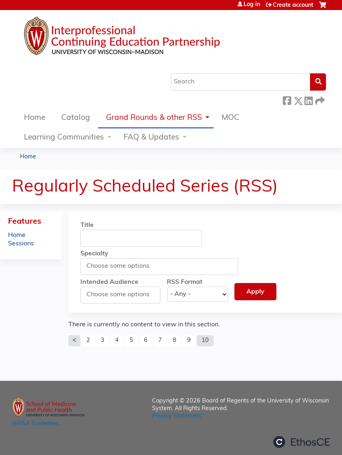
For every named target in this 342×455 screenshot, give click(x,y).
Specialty (94, 254)
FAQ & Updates (151, 138)
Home (34, 118)
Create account (293, 5)
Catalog (75, 118)
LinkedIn (308, 100)
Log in (252, 5)
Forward (319, 100)
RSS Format (184, 282)
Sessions (21, 244)
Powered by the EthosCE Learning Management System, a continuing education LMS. (301, 442)
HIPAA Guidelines (35, 424)
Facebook (287, 100)
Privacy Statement (176, 416)
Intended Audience (109, 282)
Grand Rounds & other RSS (154, 118)
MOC (230, 118)
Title (87, 225)
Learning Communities (64, 138)
